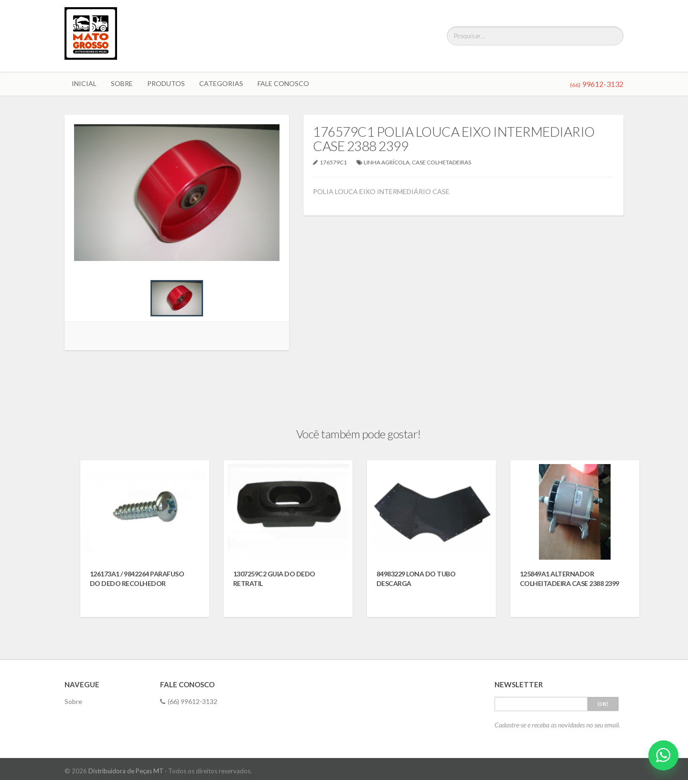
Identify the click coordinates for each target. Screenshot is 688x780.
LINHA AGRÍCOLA (386, 162)
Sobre (122, 83)
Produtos (166, 83)
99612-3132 (597, 83)
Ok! (603, 703)
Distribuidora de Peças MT (125, 771)
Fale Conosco (283, 83)
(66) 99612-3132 (188, 701)
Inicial (84, 83)
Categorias (221, 83)
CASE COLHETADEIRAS (441, 162)
